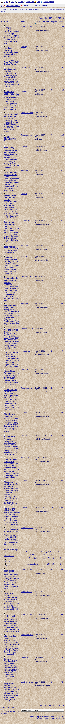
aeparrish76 (25, 220)
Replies (54, 22)
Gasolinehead (26, 277)
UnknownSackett (27, 435)
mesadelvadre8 (26, 351)
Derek (32, 554)
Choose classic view (8, 9)
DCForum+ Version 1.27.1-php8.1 (51, 717)
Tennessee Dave (27, 26)
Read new (30, 2)
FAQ (12, 2)
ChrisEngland (26, 67)
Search (20, 2)
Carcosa (24, 194)
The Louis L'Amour (13, 6)
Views (61, 22)
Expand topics (22, 9)
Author (23, 22)
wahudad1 (25, 245)
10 (63, 18)
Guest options (48, 2)
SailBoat (24, 256)
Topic (6, 22)
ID (1, 22)
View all (15, 529)
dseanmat (24, 171)
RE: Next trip (9, 556)
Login (6, 2)
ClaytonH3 (25, 458)
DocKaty (24, 47)
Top (2, 6)
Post (38, 2)
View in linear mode (36, 9)
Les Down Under (27, 113)
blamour (24, 91)
